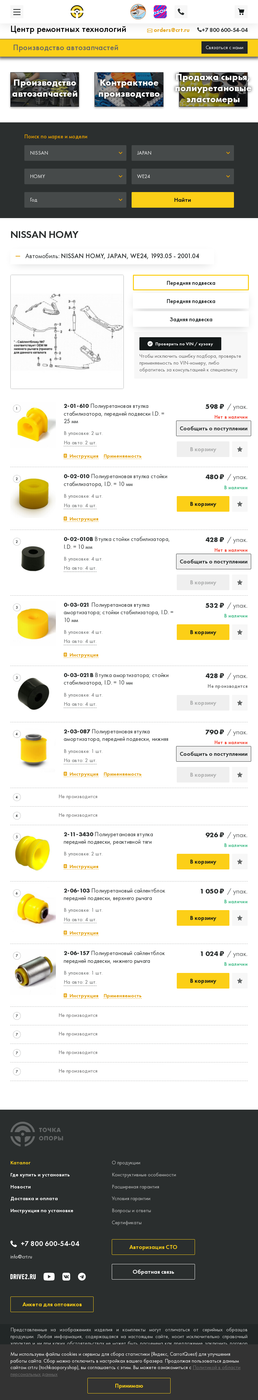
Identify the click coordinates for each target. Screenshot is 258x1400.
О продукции (126, 1162)
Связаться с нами (224, 47)
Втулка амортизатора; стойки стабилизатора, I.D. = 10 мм (116, 678)
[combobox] (75, 153)
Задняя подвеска (191, 319)
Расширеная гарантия (135, 1186)
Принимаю (129, 1385)
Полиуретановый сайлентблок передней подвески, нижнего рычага (114, 956)
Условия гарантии (131, 1198)
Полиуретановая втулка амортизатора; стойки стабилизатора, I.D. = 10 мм (119, 612)
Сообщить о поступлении (214, 428)
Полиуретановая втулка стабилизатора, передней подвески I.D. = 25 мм (114, 413)
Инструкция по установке (41, 1210)
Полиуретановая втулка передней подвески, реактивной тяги (108, 837)
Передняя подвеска (191, 301)
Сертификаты (127, 1222)
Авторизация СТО (153, 1247)
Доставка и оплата (34, 1198)
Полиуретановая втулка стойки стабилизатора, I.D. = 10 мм (115, 479)
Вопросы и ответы (131, 1210)
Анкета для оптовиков (52, 1304)
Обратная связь (153, 1271)
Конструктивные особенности (144, 1174)
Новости (20, 1186)
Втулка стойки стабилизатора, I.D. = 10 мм (117, 542)
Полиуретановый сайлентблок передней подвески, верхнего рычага (114, 894)
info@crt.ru (21, 1257)
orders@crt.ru (168, 30)
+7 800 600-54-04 (44, 1243)
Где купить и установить (40, 1174)
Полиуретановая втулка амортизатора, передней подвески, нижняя (116, 735)
